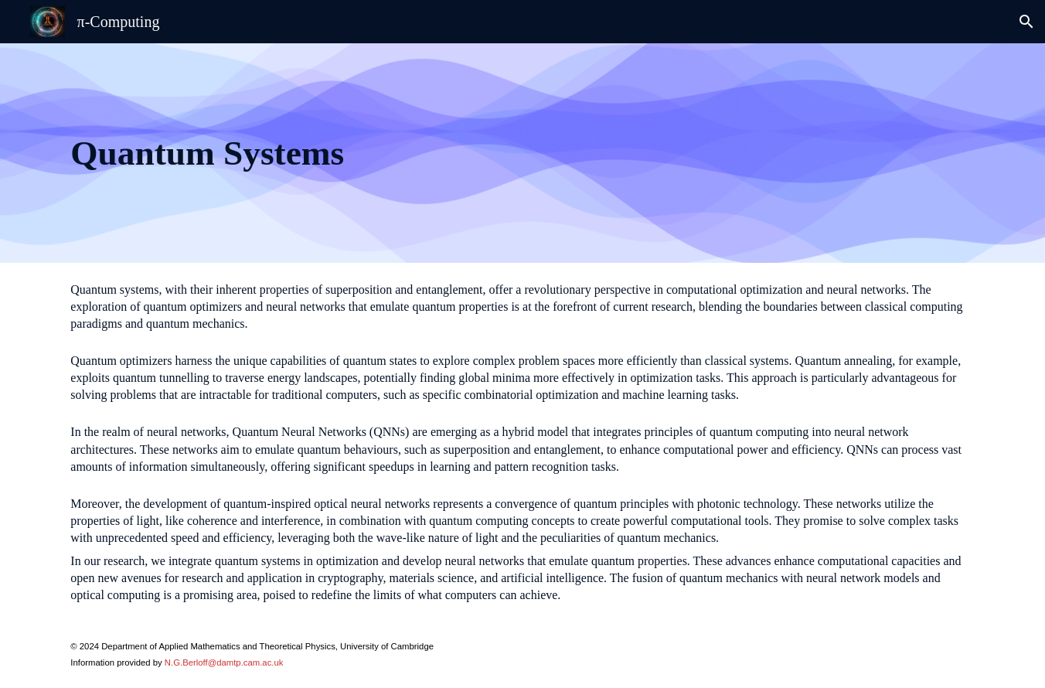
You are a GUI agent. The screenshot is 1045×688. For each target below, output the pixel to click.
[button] (1026, 21)
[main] (366, 153)
